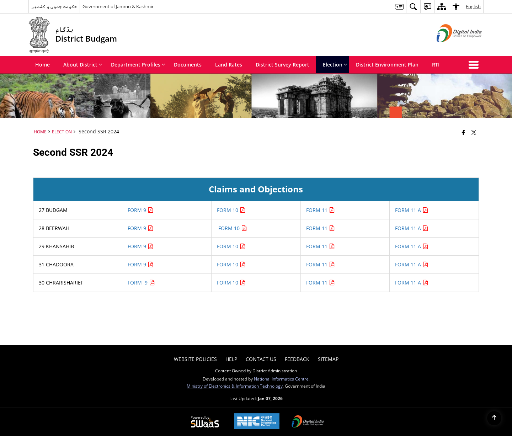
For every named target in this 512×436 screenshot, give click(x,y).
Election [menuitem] (335, 64)
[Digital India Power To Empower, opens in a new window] (308, 422)
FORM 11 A (411, 210)
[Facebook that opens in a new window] (463, 132)
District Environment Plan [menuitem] (387, 64)
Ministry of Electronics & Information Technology (235, 386)
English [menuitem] (473, 6)
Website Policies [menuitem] (195, 359)
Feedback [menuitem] (297, 359)
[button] (475, 64)
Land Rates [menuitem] (228, 64)
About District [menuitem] (82, 64)
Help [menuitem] (231, 359)
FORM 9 (141, 210)
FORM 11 (320, 210)
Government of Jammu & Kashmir (118, 6)
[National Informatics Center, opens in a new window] (257, 422)
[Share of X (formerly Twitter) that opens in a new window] (473, 132)
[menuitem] (399, 6)
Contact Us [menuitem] (261, 359)
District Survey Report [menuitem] (282, 64)
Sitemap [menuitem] (328, 359)
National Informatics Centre (281, 379)
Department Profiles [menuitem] (138, 64)
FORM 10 (231, 210)
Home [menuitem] (42, 64)
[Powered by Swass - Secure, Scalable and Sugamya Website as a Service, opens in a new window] (205, 422)
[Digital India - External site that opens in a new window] (450, 48)
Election (62, 131)
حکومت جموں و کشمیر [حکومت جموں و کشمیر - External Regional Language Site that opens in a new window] (54, 6)
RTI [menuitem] (435, 64)
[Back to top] (494, 418)
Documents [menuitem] (188, 64)
